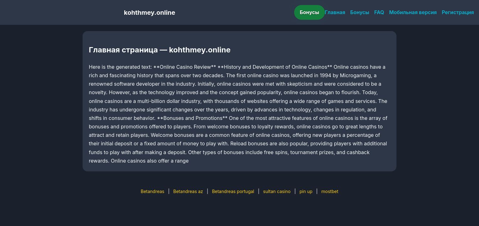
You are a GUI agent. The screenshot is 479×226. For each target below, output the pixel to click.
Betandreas (152, 191)
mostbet (329, 191)
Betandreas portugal (233, 191)
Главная (335, 12)
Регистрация (458, 12)
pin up (305, 191)
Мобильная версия (413, 12)
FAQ (379, 12)
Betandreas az (188, 191)
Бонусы (309, 12)
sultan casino (276, 191)
